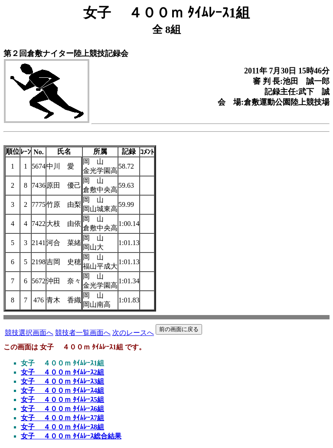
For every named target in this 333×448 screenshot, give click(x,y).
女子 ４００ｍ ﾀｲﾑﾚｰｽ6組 (62, 408)
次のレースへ (133, 332)
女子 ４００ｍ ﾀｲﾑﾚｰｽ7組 (62, 417)
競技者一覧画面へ (83, 332)
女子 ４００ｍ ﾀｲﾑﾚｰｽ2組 (62, 372)
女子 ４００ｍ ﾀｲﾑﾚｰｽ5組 (62, 399)
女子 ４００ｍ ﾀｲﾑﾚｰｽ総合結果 (71, 436)
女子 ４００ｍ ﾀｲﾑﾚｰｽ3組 (62, 381)
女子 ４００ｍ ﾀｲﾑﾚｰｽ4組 (62, 390)
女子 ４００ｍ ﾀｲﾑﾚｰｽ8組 (62, 427)
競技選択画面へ (29, 332)
